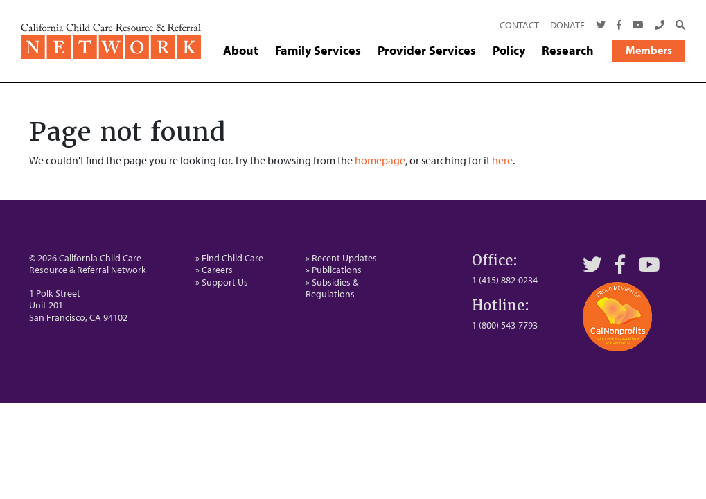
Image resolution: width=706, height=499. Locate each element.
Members (649, 50)
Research (568, 50)
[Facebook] (619, 25)
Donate (567, 25)
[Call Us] (659, 25)
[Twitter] (600, 25)
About (240, 50)
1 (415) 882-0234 (505, 280)
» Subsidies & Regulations (332, 288)
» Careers (214, 269)
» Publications (334, 269)
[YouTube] (649, 264)
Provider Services (427, 50)
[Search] (677, 25)
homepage (380, 160)
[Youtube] (638, 25)
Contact (519, 25)
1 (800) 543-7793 (505, 325)
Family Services (318, 50)
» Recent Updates (341, 258)
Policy (509, 50)
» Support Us (221, 282)
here (502, 160)
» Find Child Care (229, 258)
